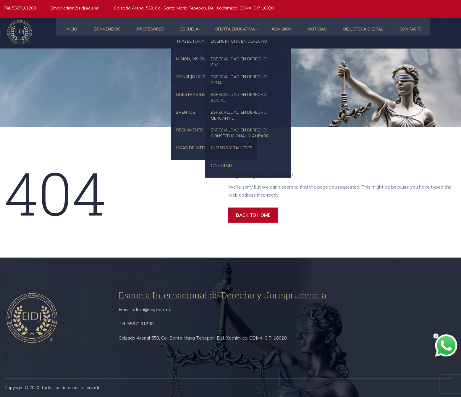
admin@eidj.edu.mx (82, 8)
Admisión (273, 32)
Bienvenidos (93, 32)
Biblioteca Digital (357, 32)
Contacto (406, 32)
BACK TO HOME (255, 215)
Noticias (310, 32)
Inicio (57, 32)
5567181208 (23, 8)
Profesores (138, 32)
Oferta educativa (225, 32)
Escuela (178, 32)
